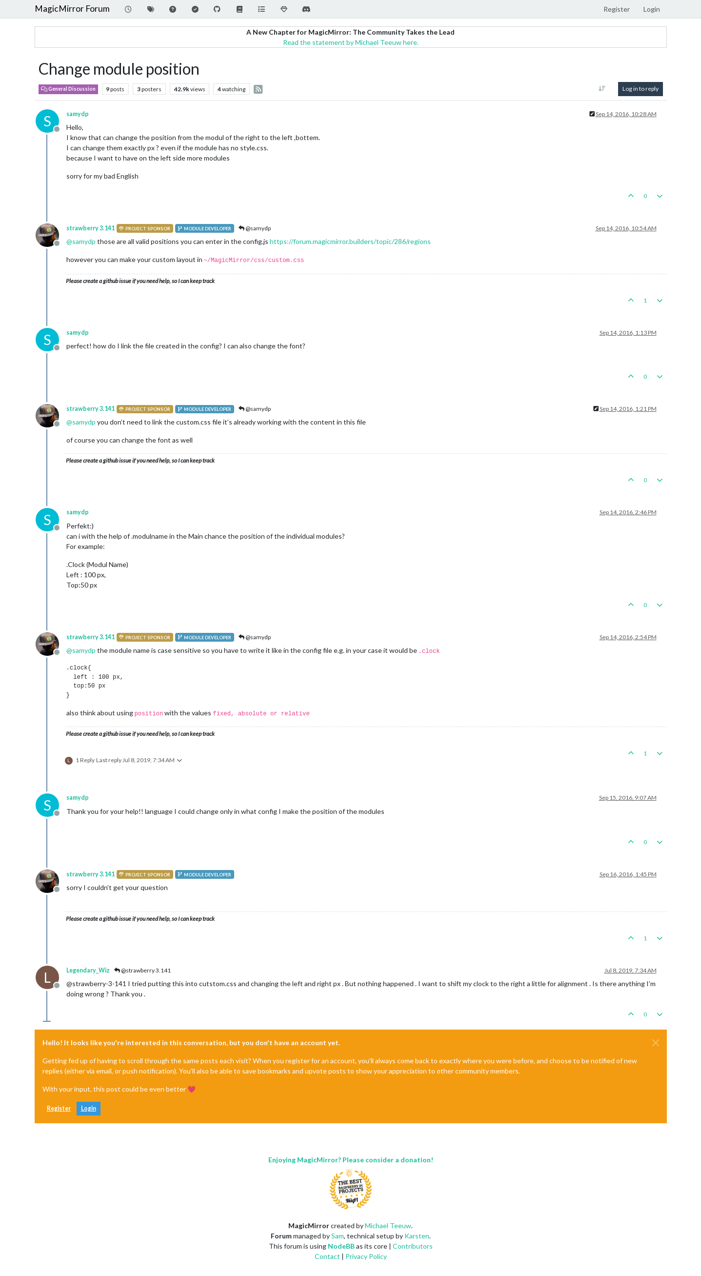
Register (59, 1108)
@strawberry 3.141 (142, 970)
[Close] (655, 1043)
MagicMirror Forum (72, 8)
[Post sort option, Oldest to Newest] (602, 89)
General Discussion (68, 89)
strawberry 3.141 (90, 228)
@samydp (255, 228)
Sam (337, 1236)
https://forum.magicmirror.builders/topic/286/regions (350, 241)
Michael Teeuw (388, 1225)
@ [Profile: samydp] (81, 241)
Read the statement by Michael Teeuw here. (351, 42)
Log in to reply (640, 88)
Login (88, 1108)
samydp (77, 114)
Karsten (416, 1236)
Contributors (413, 1246)
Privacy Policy (366, 1256)
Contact (327, 1256)
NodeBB (341, 1246)
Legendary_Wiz (88, 970)
